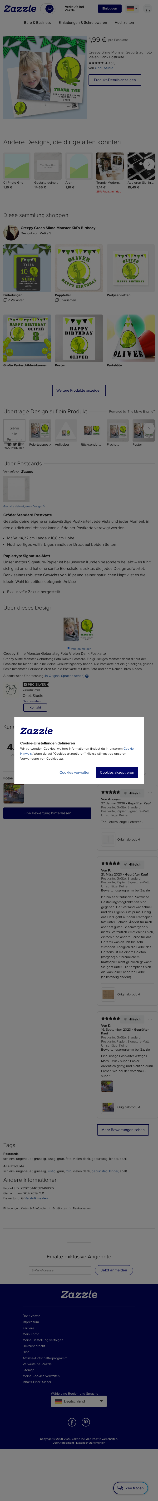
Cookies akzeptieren (117, 772)
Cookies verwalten (74, 772)
